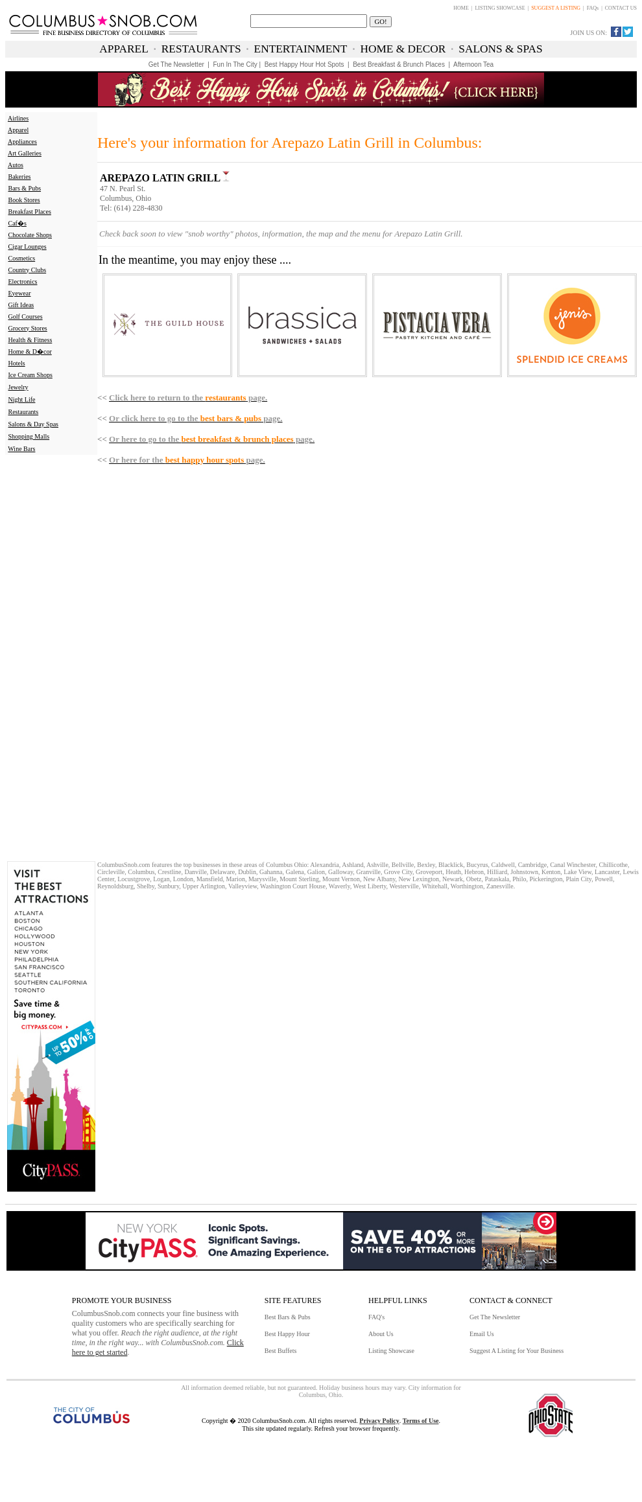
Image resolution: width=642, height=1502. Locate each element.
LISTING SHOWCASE (500, 8)
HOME (461, 8)
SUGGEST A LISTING (555, 8)
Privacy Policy (379, 1420)
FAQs (593, 8)
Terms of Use (421, 1420)
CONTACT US (621, 8)
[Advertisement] (48, 657)
